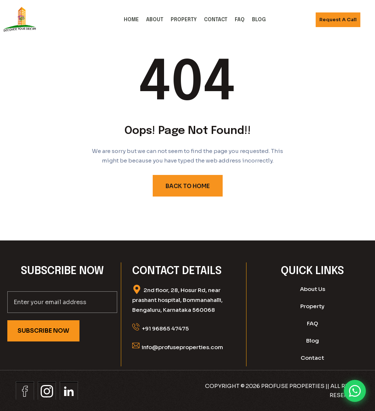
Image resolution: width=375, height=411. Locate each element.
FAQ (240, 19)
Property (184, 19)
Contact (215, 19)
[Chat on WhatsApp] (355, 391)
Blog (259, 19)
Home (131, 19)
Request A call (338, 19)
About (154, 19)
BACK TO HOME (188, 186)
